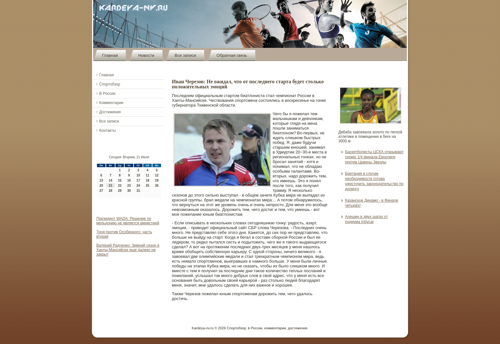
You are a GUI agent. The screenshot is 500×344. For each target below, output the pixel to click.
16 (129, 180)
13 (101, 180)
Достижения (110, 112)
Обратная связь (232, 55)
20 (101, 185)
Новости (146, 55)
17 (138, 180)
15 (119, 180)
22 (119, 185)
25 (147, 185)
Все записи (185, 55)
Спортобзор (109, 84)
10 (138, 175)
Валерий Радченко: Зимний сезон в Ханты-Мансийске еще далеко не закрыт (127, 250)
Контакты (107, 130)
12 (156, 175)
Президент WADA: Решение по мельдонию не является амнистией (127, 220)
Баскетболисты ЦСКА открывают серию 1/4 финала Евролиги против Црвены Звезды (374, 157)
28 (110, 190)
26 (156, 185)
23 (129, 185)
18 (147, 180)
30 (129, 190)
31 (138, 190)
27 (101, 190)
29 (119, 190)
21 (110, 185)
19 (156, 180)
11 (147, 175)
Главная (110, 55)
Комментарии (111, 103)
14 (110, 180)
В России (107, 93)
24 (138, 185)
